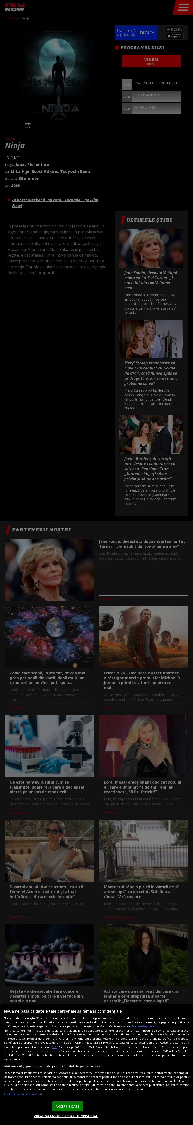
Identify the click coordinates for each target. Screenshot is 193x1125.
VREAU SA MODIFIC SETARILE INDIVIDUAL (66, 1116)
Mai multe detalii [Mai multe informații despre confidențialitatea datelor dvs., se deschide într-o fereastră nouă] (144, 1026)
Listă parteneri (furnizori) (23, 1094)
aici (54, 1047)
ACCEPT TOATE (67, 1106)
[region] (96, 1064)
